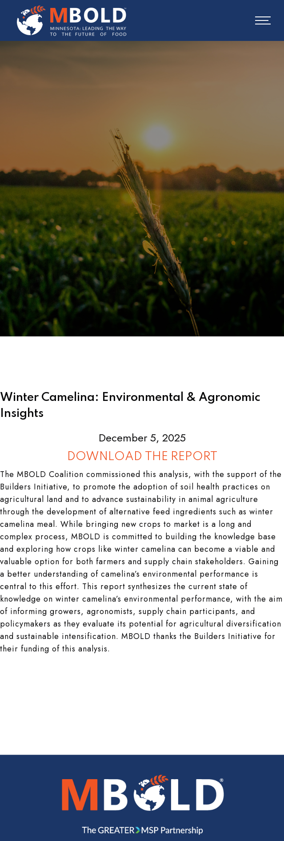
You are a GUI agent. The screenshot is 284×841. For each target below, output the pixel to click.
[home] (69, 20)
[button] (257, 20)
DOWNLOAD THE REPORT (142, 457)
